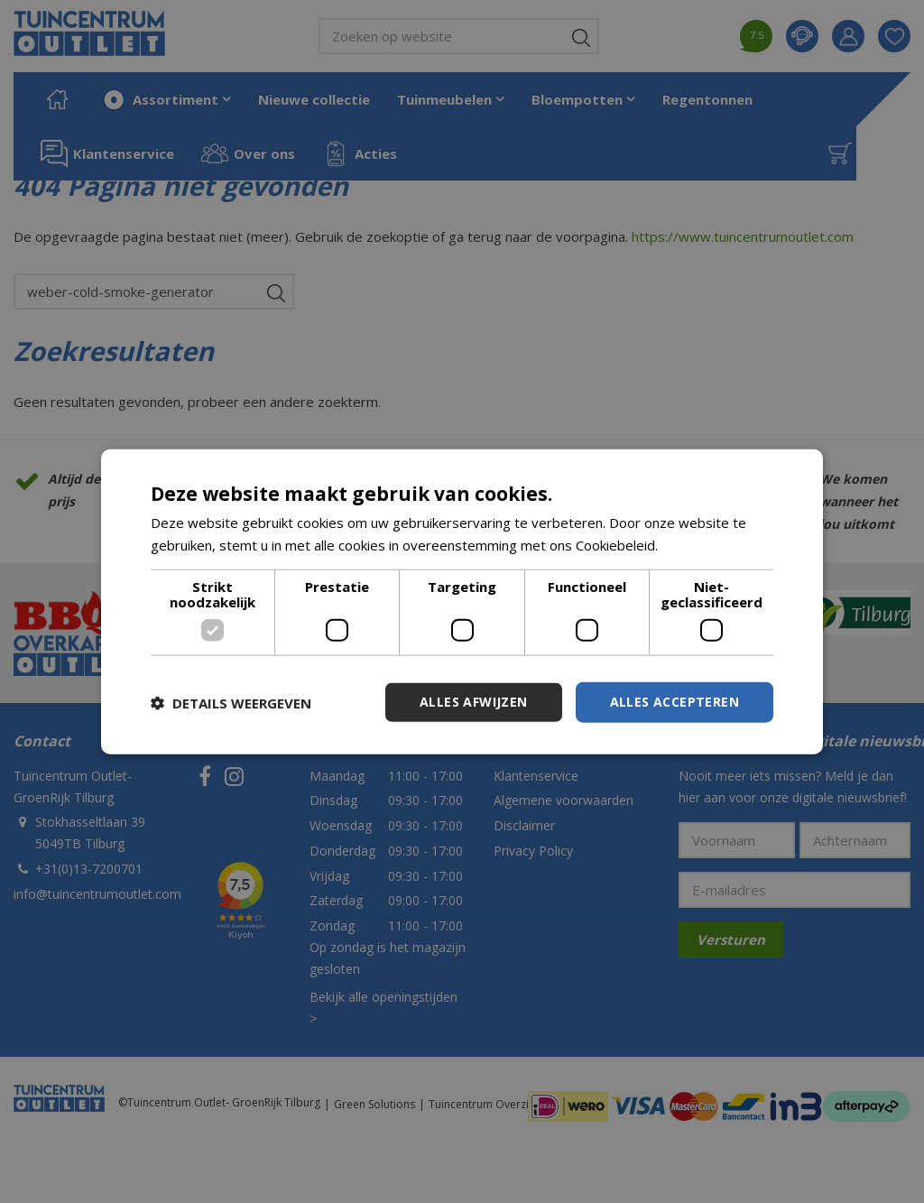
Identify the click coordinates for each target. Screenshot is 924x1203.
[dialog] (462, 601)
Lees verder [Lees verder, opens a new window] (699, 544)
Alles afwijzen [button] (474, 701)
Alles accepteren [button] (674, 701)
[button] (231, 702)
